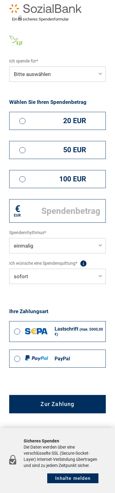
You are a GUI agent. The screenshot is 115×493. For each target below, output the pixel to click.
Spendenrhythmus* (27, 232)
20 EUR (74, 121)
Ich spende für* (23, 61)
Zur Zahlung (57, 404)
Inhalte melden (72, 478)
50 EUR (74, 150)
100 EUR (72, 179)
